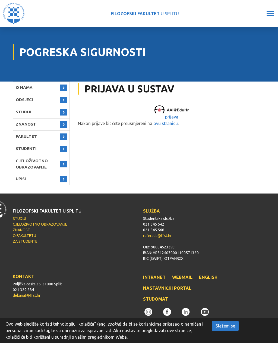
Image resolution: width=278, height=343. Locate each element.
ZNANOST (26, 124)
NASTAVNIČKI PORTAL (167, 288)
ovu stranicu (165, 123)
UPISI (21, 178)
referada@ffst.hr (157, 235)
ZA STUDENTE (25, 241)
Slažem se (225, 325)
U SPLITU (145, 13)
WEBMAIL (182, 277)
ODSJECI (24, 99)
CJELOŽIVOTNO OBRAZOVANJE (32, 163)
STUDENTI (26, 148)
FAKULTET (26, 136)
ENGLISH (208, 277)
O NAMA (24, 87)
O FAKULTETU (24, 235)
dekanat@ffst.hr (26, 295)
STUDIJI (23, 112)
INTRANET (154, 277)
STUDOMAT (155, 299)
